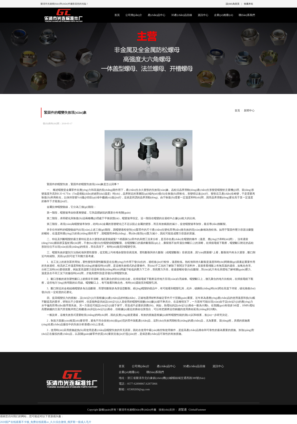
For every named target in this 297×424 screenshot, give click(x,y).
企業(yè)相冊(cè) (223, 15)
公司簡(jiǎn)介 (133, 15)
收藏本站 (248, 3)
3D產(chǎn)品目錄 (181, 15)
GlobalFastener (197, 409)
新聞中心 (249, 110)
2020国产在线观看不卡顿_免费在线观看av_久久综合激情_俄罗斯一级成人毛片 (45, 422)
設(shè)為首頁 (232, 3)
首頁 (117, 15)
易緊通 (182, 409)
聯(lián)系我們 (247, 15)
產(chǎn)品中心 (157, 15)
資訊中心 (203, 15)
